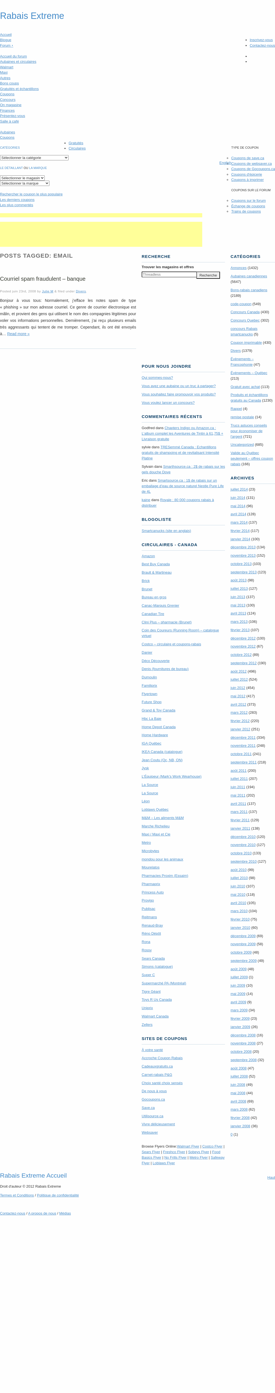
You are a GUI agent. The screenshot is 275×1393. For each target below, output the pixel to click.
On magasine (10, 105)
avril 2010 (238, 903)
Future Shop (152, 702)
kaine (146, 500)
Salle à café (9, 121)
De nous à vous (154, 1091)
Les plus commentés (16, 205)
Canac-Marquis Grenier (160, 605)
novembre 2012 (243, 646)
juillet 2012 (239, 679)
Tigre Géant (151, 991)
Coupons (7, 94)
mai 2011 (238, 795)
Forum (6, 45)
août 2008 (239, 1068)
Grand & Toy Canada (158, 710)
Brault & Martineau (157, 572)
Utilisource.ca (152, 1116)
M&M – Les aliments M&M (163, 818)
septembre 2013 (244, 572)
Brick (146, 581)
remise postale (242, 417)
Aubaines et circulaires (18, 61)
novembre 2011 (243, 745)
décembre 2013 (243, 547)
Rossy (147, 950)
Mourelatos (150, 867)
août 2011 (239, 770)
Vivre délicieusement (158, 1124)
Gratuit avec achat (245, 387)
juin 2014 (238, 498)
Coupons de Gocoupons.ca (253, 169)
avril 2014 (238, 514)
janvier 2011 (240, 828)
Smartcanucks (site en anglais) (166, 531)
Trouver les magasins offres (168, 267)
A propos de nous (42, 1213)
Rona (146, 942)
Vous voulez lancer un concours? (168, 403)
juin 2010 (238, 886)
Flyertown (149, 694)
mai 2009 (238, 994)
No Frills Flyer (175, 1157)
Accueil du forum (13, 56)
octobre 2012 (241, 655)
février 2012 (240, 721)
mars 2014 (239, 522)
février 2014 (240, 531)
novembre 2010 (243, 845)
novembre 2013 (243, 555)
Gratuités (76, 143)
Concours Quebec (245, 320)
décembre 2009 (243, 936)
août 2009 (239, 969)
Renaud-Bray (152, 925)
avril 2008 (238, 1101)
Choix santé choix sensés (162, 1083)
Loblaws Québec (155, 809)
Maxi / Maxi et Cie (156, 834)
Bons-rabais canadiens (249, 290)
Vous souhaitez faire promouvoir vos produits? (179, 394)
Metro (146, 842)
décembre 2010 (243, 837)
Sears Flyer (151, 1152)
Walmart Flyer (188, 1146)
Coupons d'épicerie (246, 174)
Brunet (147, 589)
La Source (150, 785)
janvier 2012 (240, 729)
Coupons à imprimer (247, 180)
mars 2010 (239, 911)
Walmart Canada (155, 1016)
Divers (81, 291)
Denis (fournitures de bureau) (165, 669)
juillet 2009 (239, 977)
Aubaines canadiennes (249, 276)
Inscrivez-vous (261, 40)
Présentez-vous (12, 116)
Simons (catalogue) (157, 966)
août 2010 (239, 870)
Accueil (6, 35)
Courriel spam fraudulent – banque (43, 279)
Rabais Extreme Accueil (33, 1175)
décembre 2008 (243, 1035)
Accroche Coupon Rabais (162, 1058)
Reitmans (149, 917)
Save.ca (148, 1108)
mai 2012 (238, 696)
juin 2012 (238, 688)
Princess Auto (153, 892)
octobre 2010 (241, 853)
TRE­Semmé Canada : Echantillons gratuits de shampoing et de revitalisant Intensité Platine (180, 452)
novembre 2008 (243, 1043)
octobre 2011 (241, 754)
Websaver (150, 1132)
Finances (7, 110)
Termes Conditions (17, 1195)
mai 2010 (238, 894)
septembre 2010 (244, 861)
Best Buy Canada (156, 564)
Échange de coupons (248, 206)
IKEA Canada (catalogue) (162, 752)
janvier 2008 (240, 1126)
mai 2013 (238, 605)
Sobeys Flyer (198, 1152)
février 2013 (240, 630)
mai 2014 (238, 506)
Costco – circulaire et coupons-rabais (171, 644)
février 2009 (240, 1018)
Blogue (5, 40)
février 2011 (240, 820)
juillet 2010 (239, 878)
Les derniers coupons (17, 200)
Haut (271, 1177)
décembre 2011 (243, 737)
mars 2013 (239, 622)
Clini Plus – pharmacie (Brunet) (167, 622)
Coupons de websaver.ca (251, 163)
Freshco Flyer (174, 1152)
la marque (38, 168)
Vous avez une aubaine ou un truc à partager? (179, 386)
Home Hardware (155, 735)
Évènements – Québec (249, 373)
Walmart (6, 67)
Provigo (148, 900)
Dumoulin (149, 677)
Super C (148, 975)
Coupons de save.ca (247, 158)
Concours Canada (245, 312)
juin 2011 (238, 787)
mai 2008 (238, 1093)
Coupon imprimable (246, 342)
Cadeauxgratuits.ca (157, 1066)
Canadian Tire (153, 614)
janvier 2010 (240, 928)
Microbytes (150, 851)
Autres (5, 78)
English (225, 163)
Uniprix (147, 1008)
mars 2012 (239, 712)
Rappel (236, 409)
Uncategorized (242, 444)
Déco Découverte (155, 661)
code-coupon (241, 304)
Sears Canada (153, 958)
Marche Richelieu (155, 826)
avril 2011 (238, 804)
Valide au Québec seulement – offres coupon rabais (252, 458)
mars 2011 (239, 812)
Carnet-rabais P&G (157, 1075)
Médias (65, 1213)
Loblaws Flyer (164, 1163)
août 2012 (239, 671)
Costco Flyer (212, 1146)
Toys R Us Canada (157, 1000)
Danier (147, 652)
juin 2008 (238, 1085)
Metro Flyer (198, 1157)
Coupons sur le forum (248, 200)
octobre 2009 (241, 952)
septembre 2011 (244, 762)
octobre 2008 (241, 1051)
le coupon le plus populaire (31, 194)
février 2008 (240, 1118)
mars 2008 (239, 1109)
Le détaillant (11, 168)
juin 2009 (238, 985)
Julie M (47, 291)
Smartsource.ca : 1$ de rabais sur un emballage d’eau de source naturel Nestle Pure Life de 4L (183, 486)
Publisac (148, 909)
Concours (8, 100)
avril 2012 (238, 704)
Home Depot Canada (159, 727)
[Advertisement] (101, 215)
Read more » (18, 334)
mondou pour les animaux (162, 859)
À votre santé (152, 1050)
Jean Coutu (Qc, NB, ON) (162, 760)
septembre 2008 (244, 1060)
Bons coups (9, 83)
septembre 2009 (244, 961)
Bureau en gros (154, 597)
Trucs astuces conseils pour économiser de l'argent (249, 431)
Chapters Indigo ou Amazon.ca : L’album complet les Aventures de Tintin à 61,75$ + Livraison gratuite (182, 433)
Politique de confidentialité (58, 1195)
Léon (146, 801)
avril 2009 (238, 1002)
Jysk (145, 768)
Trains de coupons (246, 211)
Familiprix (149, 685)
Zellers (147, 1025)
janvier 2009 (240, 1027)
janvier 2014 (240, 539)
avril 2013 (238, 613)
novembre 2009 (243, 944)
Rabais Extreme (32, 16)
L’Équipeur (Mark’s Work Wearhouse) (171, 776)
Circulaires (77, 148)
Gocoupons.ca (153, 1099)
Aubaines (7, 132)
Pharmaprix (151, 884)
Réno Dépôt (151, 933)
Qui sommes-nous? (157, 377)
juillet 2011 (239, 779)
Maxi (4, 72)
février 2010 (240, 919)
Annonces (239, 268)
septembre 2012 (244, 663)
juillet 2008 (239, 1076)
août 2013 (239, 580)
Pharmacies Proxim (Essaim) (165, 876)
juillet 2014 (239, 489)
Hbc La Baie (151, 719)
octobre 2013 (241, 564)
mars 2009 (239, 1010)
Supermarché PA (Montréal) (164, 983)
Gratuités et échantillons (19, 89)
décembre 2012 (243, 638)
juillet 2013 (239, 588)
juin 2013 (238, 597)
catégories (10, 147)
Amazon (148, 556)
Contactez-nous (262, 45)
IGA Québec (151, 743)
